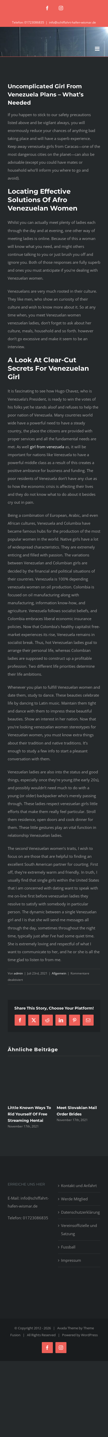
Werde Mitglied (74, 1198)
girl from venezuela (47, 446)
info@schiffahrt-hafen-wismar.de (72, 22)
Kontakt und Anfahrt (79, 1185)
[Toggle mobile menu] (97, 48)
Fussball (68, 1246)
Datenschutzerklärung (79, 1212)
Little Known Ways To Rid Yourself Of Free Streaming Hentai (29, 1114)
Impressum (71, 1260)
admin (18, 973)
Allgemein (59, 973)
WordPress (89, 1335)
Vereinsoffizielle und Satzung (79, 1229)
